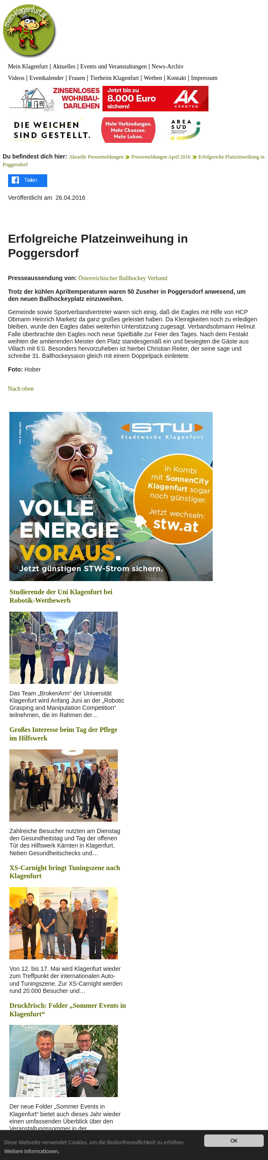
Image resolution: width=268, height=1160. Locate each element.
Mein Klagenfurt (28, 66)
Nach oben (21, 389)
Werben (153, 78)
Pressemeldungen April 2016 (161, 157)
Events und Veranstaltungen (113, 66)
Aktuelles (64, 66)
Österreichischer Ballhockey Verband (122, 278)
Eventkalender (46, 78)
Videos (16, 78)
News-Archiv (167, 66)
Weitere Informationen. (32, 1151)
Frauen (76, 78)
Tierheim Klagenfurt (114, 78)
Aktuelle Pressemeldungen (96, 157)
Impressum (204, 78)
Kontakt (176, 78)
